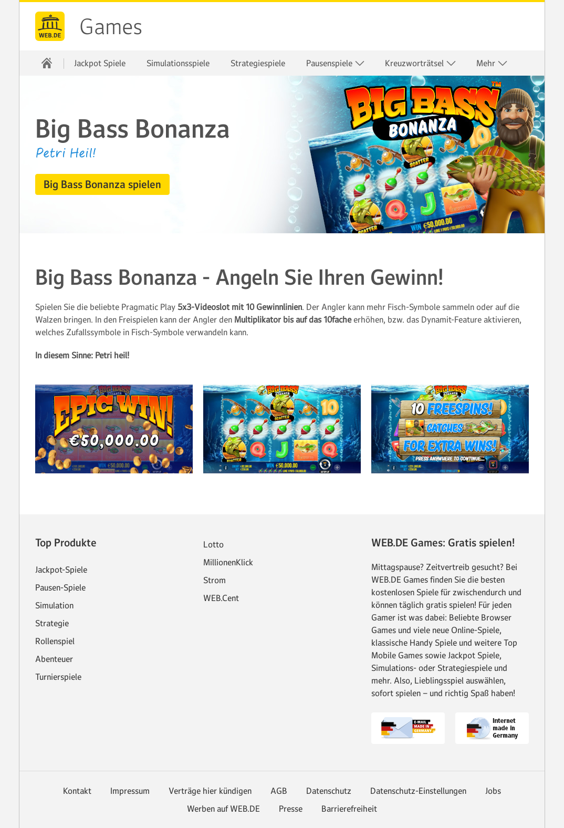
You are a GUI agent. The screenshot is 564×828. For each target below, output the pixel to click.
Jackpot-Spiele (61, 569)
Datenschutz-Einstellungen (418, 790)
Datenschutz (328, 790)
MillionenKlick (228, 562)
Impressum (130, 790)
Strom (214, 580)
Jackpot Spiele (100, 63)
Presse (290, 808)
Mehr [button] (492, 63)
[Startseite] (47, 63)
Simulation (54, 605)
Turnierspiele (58, 676)
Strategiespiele (258, 63)
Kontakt (77, 790)
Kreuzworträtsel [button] (420, 63)
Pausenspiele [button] (335, 63)
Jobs (493, 790)
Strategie (52, 623)
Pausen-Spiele (60, 587)
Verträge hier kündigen (210, 790)
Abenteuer (54, 659)
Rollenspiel (55, 641)
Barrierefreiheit (349, 808)
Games (110, 27)
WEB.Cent (221, 598)
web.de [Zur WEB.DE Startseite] (50, 26)
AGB (278, 790)
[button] (102, 184)
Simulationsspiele (178, 63)
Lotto (213, 544)
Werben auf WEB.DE (223, 808)
